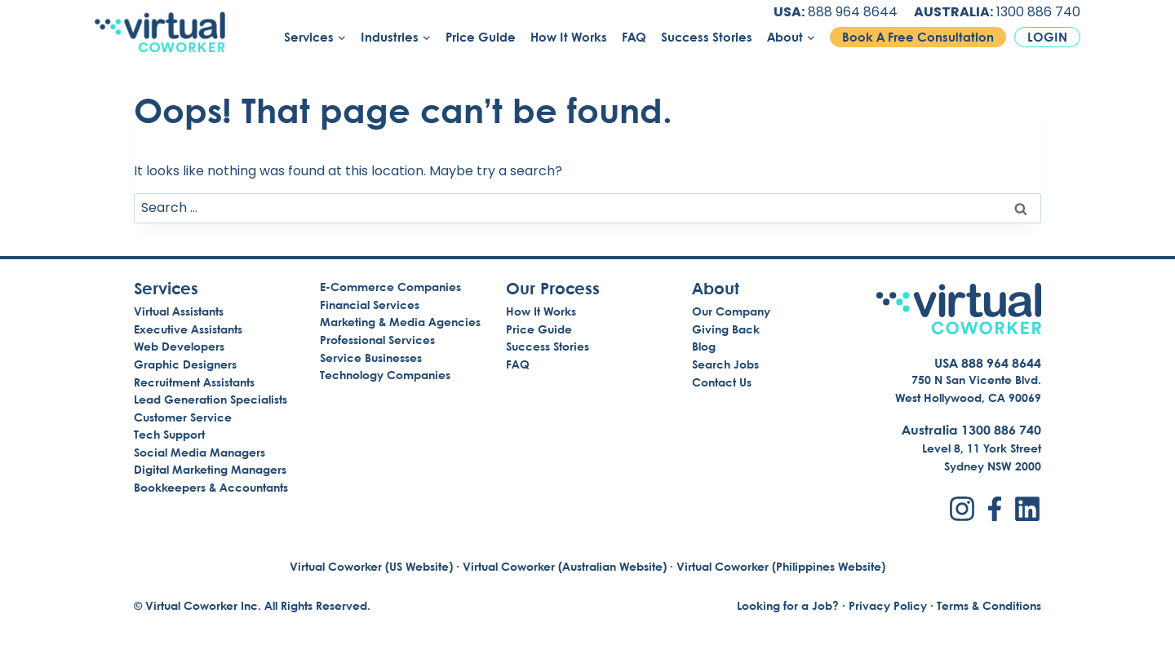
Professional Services (377, 340)
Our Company (731, 311)
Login (1047, 37)
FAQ (634, 37)
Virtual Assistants (179, 311)
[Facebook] (994, 509)
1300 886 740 (1038, 11)
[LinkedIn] (1027, 509)
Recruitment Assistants (194, 382)
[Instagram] (962, 509)
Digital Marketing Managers (210, 469)
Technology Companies (385, 375)
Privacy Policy (888, 605)
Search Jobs (725, 364)
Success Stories (706, 37)
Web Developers (179, 346)
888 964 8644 (853, 11)
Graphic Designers (185, 364)
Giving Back (726, 329)
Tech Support (169, 434)
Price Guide (481, 37)
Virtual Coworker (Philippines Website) (780, 566)
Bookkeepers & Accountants (211, 487)
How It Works (568, 37)
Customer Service (183, 417)
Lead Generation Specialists (210, 399)
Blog (704, 346)
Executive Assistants (188, 329)
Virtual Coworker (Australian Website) (565, 566)
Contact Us (722, 382)
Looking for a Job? (788, 605)
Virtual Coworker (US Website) (371, 566)
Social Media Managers (199, 452)
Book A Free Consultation (918, 37)
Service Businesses (371, 357)
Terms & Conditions (989, 605)
